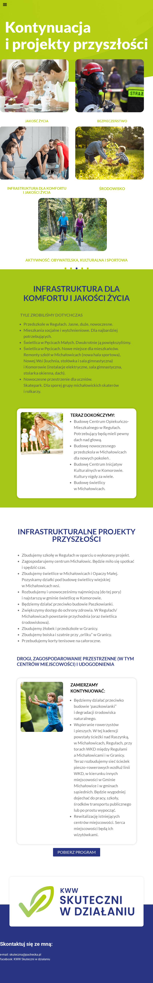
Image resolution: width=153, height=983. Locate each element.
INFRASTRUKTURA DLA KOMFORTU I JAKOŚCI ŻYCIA (36, 190)
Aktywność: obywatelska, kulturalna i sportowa (76, 260)
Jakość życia (36, 121)
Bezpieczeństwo (112, 121)
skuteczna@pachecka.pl (25, 954)
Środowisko (112, 188)
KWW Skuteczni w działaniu (32, 959)
